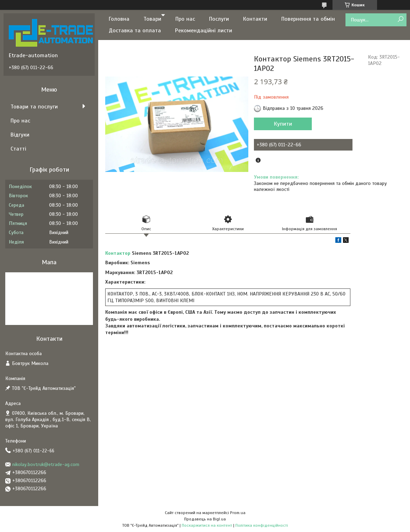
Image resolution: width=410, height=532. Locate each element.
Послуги (219, 18)
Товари (152, 18)
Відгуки (20, 134)
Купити (283, 123)
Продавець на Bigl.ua (205, 519)
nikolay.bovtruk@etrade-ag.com (45, 464)
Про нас (185, 18)
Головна (119, 18)
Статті (18, 148)
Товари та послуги (34, 106)
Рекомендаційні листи (203, 30)
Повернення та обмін (308, 18)
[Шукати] (400, 19)
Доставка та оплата (135, 30)
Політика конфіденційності (261, 525)
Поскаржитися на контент (207, 525)
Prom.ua (238, 512)
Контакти (255, 18)
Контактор (117, 253)
